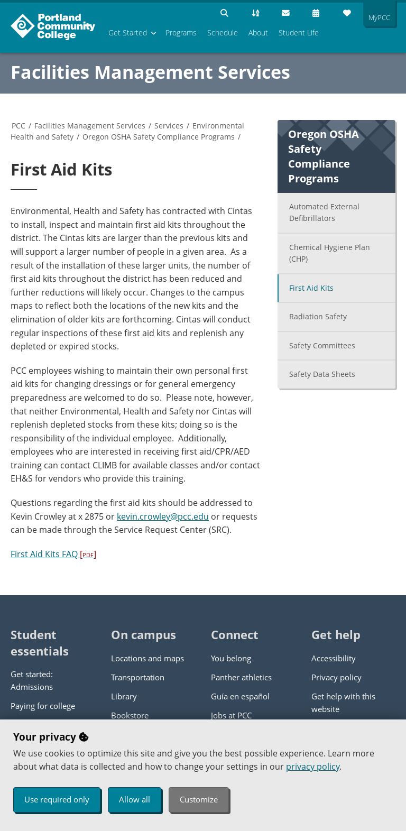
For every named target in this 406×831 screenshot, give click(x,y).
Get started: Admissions (32, 680)
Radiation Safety (318, 316)
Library (124, 696)
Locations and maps (147, 658)
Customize (199, 799)
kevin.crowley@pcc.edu (163, 516)
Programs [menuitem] (181, 32)
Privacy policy (336, 677)
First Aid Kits (311, 288)
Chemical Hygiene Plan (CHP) (329, 253)
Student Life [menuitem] (299, 32)
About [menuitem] (258, 32)
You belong (231, 658)
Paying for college (43, 705)
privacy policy (312, 766)
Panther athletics (241, 677)
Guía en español (240, 696)
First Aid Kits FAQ (53, 554)
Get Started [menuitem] (127, 32)
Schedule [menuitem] (222, 32)
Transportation (137, 677)
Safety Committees (322, 345)
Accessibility (333, 658)
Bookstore (130, 715)
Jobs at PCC (231, 715)
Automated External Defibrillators (324, 212)
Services (168, 126)
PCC (18, 126)
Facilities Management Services (150, 72)
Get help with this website (343, 702)
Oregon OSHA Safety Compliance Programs (158, 137)
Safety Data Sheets (322, 374)
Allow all (134, 799)
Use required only (56, 799)
